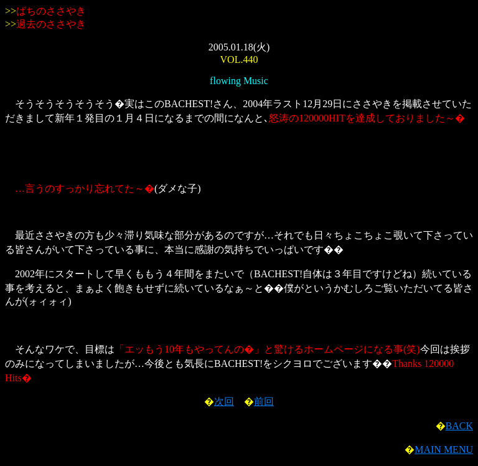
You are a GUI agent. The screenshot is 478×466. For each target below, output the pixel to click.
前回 (264, 401)
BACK (459, 426)
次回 (224, 401)
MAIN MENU (444, 449)
